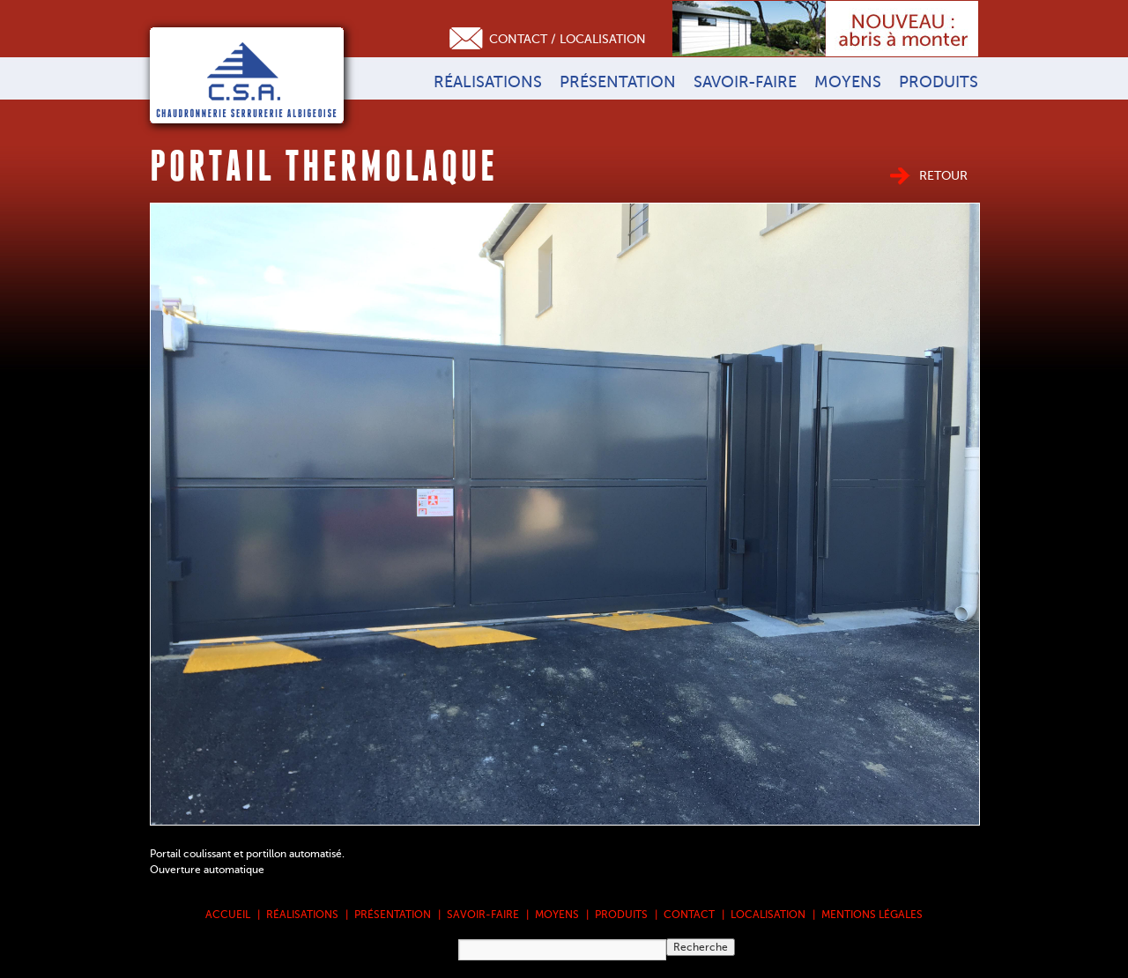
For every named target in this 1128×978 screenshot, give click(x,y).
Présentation (618, 82)
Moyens (847, 82)
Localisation (768, 914)
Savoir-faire (745, 82)
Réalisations (488, 82)
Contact (689, 914)
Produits (938, 82)
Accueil (227, 914)
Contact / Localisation (567, 39)
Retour (943, 175)
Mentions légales (872, 914)
